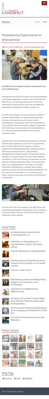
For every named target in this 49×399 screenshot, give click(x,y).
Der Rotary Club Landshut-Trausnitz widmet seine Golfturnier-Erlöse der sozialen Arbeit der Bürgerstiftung (28, 301)
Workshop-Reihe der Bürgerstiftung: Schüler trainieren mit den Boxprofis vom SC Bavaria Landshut (28, 263)
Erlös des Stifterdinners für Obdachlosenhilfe (28, 251)
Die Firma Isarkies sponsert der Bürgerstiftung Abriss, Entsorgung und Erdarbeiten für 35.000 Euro (29, 310)
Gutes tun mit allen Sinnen (21, 270)
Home (38, 22)
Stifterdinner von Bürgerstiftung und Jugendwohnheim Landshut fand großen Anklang (26, 244)
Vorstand (7, 379)
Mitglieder (27, 379)
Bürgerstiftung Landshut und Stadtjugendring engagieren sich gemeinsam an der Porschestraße (28, 282)
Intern (17, 379)
